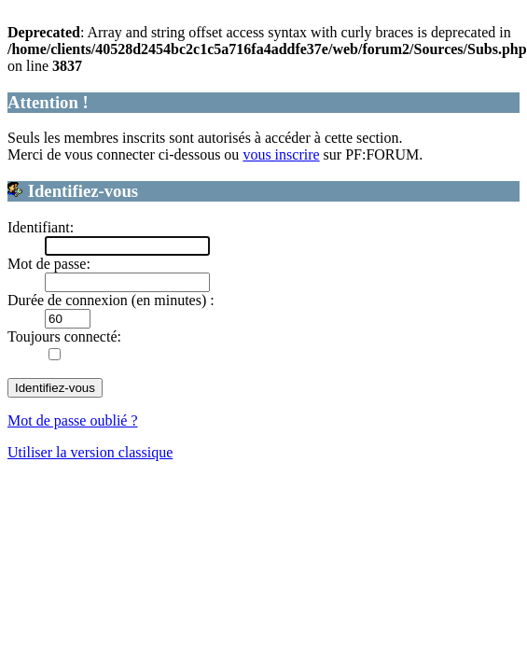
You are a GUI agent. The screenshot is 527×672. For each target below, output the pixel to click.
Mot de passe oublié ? (72, 420)
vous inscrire (281, 154)
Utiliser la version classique (90, 452)
